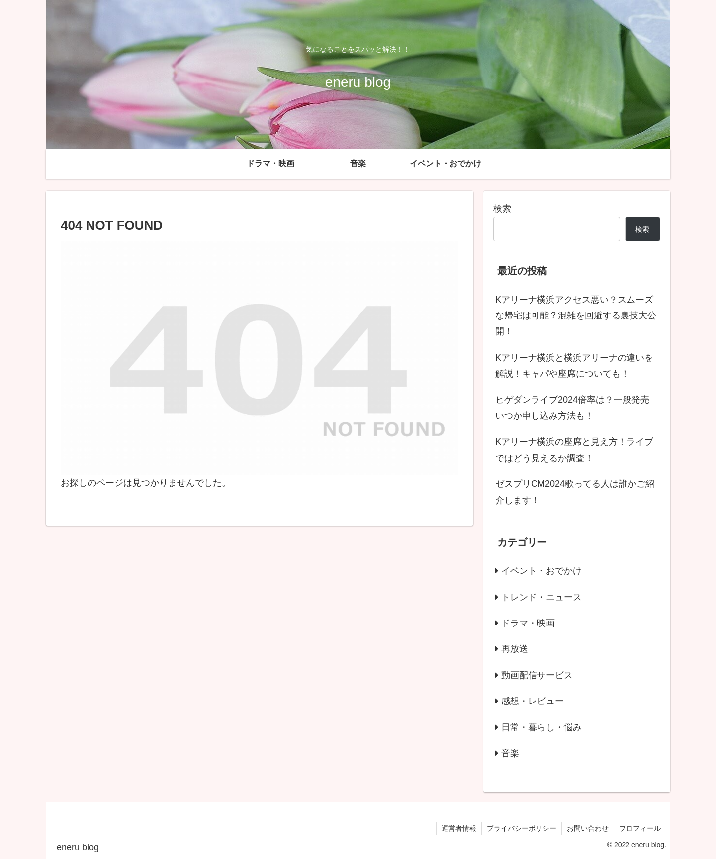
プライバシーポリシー (521, 828)
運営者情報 (459, 828)
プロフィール (640, 828)
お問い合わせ (588, 828)
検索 (502, 209)
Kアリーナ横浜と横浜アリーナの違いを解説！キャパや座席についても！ (574, 366)
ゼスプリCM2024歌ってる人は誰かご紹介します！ (574, 492)
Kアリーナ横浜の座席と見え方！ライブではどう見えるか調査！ (574, 450)
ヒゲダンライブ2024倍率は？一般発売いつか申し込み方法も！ (572, 408)
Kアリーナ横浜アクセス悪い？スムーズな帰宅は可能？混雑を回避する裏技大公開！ (575, 316)
